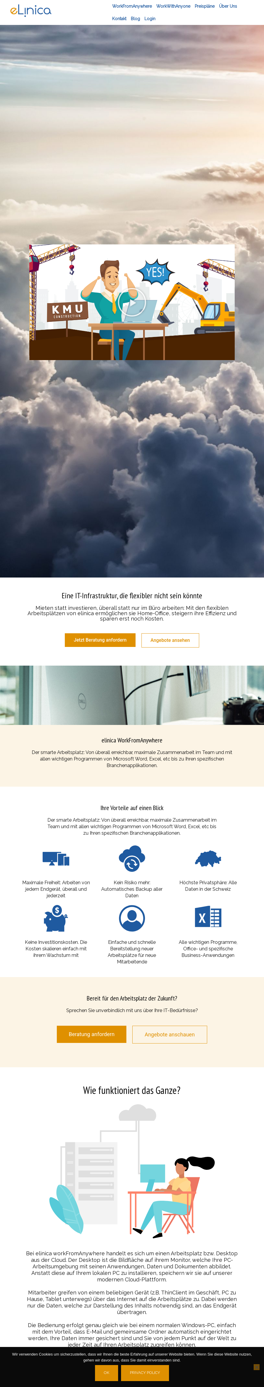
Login (149, 18)
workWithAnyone (173, 6)
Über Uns (228, 6)
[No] (257, 1367)
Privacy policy (145, 1372)
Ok (106, 1372)
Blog (135, 18)
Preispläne (205, 6)
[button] (132, 302)
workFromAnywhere (132, 6)
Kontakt (119, 18)
